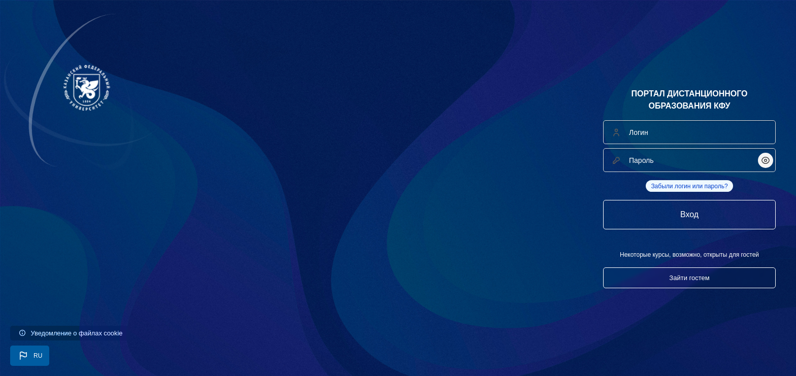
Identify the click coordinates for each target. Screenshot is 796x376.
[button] (29, 356)
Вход (689, 214)
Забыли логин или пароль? (689, 186)
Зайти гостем (689, 278)
